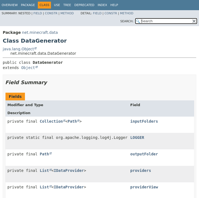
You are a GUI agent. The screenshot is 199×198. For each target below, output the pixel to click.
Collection (51, 121)
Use (57, 5)
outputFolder (144, 154)
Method (67, 13)
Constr (51, 13)
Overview (10, 5)
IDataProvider (69, 170)
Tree (67, 5)
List (44, 170)
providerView (144, 187)
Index (102, 5)
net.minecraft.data (40, 32)
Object (28, 67)
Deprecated (84, 5)
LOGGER (137, 137)
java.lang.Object (18, 49)
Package (28, 5)
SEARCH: (126, 21)
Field (37, 13)
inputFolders (144, 121)
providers (140, 170)
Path (72, 121)
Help (114, 5)
